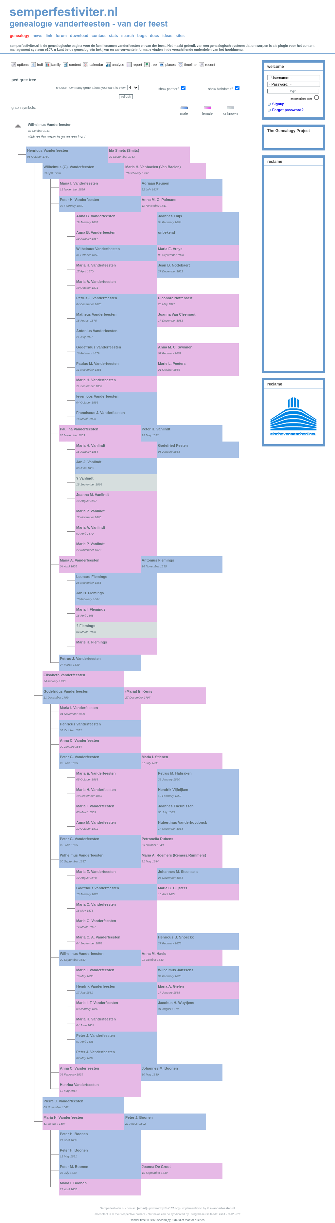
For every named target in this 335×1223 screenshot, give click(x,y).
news (37, 35)
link (48, 35)
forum (61, 35)
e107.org (174, 1208)
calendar (96, 65)
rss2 (231, 1214)
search (127, 35)
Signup (278, 104)
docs (154, 35)
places (170, 65)
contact (99, 35)
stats (113, 35)
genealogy (19, 35)
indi (40, 65)
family (56, 65)
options (22, 65)
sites (180, 35)
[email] (142, 1208)
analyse (118, 65)
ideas (167, 35)
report (137, 65)
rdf (238, 1214)
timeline (190, 65)
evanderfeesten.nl (222, 1208)
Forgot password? (288, 110)
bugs (142, 35)
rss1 (222, 1214)
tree (153, 65)
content (75, 65)
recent (210, 65)
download (79, 35)
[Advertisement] (293, 267)
